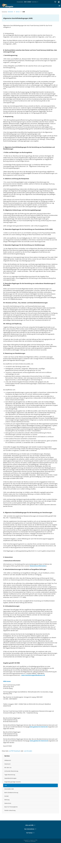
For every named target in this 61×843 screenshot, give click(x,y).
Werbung (6, 799)
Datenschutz (7, 803)
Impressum (7, 764)
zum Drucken (28, 751)
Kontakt (6, 796)
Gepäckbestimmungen (10, 778)
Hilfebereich (7, 760)
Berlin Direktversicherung (11, 792)
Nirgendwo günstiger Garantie (12, 782)
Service (18, 11)
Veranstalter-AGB (9, 789)
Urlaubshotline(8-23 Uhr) (28, 2)
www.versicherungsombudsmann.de (33, 675)
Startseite (10, 11)
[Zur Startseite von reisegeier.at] (7, 5)
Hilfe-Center (7, 681)
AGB (5, 785)
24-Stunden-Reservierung (11, 771)
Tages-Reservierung (9, 774)
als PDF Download (14, 751)
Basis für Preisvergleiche (11, 807)
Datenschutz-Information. (38, 566)
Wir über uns (7, 767)
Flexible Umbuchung (9, 810)
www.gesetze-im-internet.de (39, 727)
